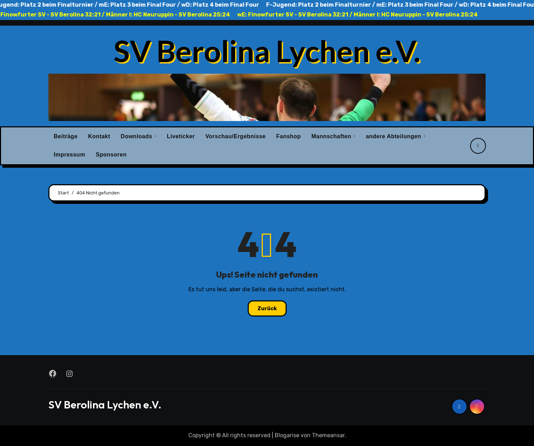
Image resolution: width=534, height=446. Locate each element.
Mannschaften (332, 136)
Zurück (267, 308)
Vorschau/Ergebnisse (235, 136)
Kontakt (99, 136)
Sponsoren (111, 155)
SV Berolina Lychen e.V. (267, 50)
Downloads (137, 136)
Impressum (69, 155)
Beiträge (66, 136)
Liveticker (181, 136)
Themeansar (328, 435)
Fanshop (288, 136)
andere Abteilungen (394, 136)
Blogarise (287, 435)
